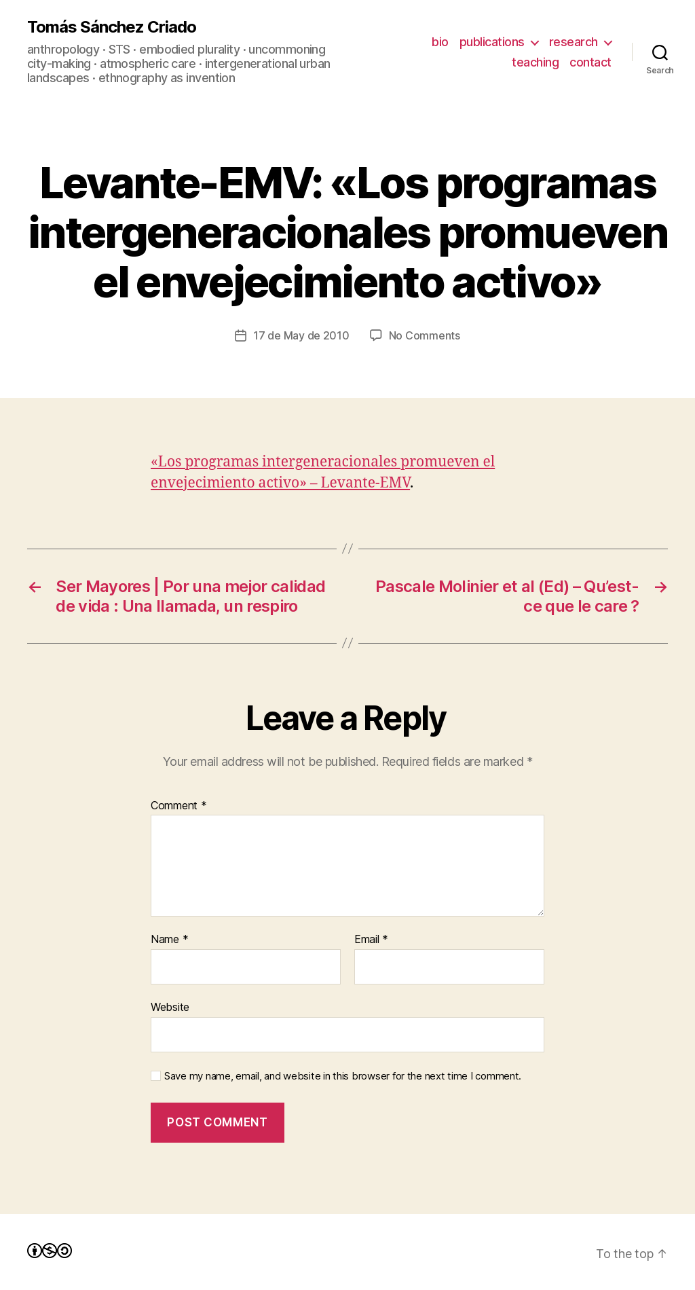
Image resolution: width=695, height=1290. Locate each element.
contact (590, 62)
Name (169, 940)
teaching (535, 62)
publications (492, 42)
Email (371, 940)
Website (170, 1007)
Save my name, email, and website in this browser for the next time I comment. (342, 1076)
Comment (179, 806)
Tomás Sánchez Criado (111, 27)
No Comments (424, 335)
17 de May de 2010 (301, 335)
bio (440, 42)
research (573, 42)
